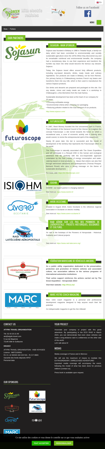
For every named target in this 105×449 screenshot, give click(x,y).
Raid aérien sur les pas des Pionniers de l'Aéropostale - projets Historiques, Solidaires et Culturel (74, 224)
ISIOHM (53, 182)
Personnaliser (63, 443)
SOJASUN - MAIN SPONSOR (62, 45)
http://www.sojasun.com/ (55, 111)
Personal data (9, 360)
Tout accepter (41, 443)
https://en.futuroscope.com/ (68, 173)
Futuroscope (57, 121)
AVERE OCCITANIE (58, 201)
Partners (13, 29)
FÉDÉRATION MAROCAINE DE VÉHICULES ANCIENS (72, 261)
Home (5, 29)
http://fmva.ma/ (68, 285)
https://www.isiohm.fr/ (65, 192)
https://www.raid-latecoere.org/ (69, 243)
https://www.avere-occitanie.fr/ (68, 213)
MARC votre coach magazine (64, 294)
